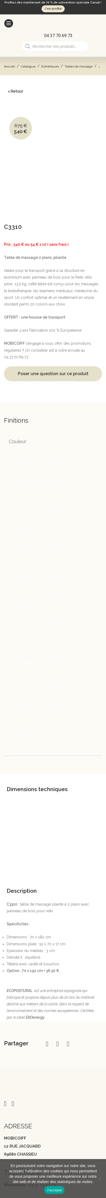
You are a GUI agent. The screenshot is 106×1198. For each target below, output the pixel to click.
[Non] (99, 1178)
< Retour (15, 91)
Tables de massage (78, 66)
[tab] (53, 691)
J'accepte (54, 1190)
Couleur (17, 351)
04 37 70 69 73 (42, 1094)
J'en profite (53, 8)
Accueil (9, 66)
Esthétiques (50, 66)
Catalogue (28, 66)
